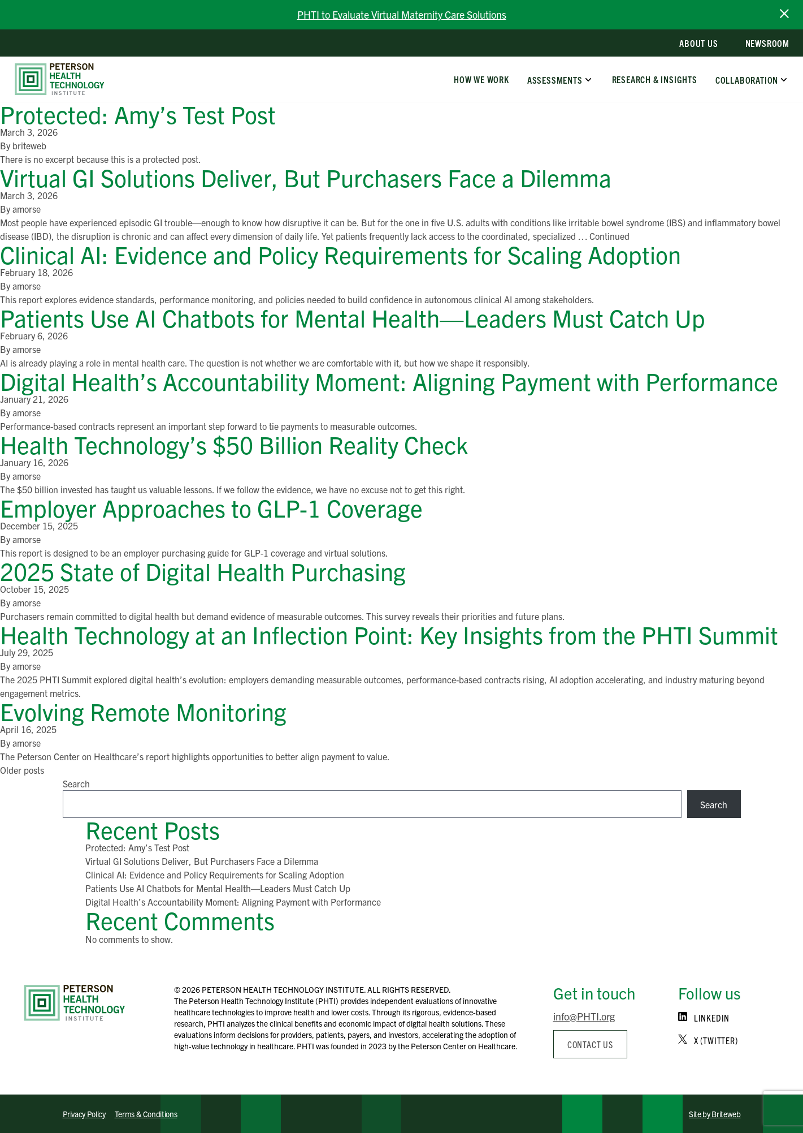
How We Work (481, 79)
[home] (60, 79)
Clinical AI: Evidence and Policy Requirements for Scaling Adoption (340, 254)
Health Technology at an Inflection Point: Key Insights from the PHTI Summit (392, 634)
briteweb (29, 145)
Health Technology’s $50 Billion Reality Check (234, 444)
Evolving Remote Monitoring (143, 711)
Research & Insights (654, 79)
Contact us (590, 1044)
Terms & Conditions (146, 1114)
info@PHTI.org (584, 1016)
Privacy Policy (84, 1114)
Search (76, 783)
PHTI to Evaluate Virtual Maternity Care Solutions (401, 14)
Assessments (555, 79)
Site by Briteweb (714, 1114)
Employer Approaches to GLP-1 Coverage (211, 507)
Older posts (22, 770)
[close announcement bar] (784, 13)
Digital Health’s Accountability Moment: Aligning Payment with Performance (389, 380)
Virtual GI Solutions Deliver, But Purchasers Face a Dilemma (305, 177)
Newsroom (767, 43)
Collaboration (746, 79)
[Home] (75, 1003)
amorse (26, 208)
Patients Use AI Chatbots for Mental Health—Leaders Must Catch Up (352, 317)
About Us (698, 43)
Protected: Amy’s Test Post (138, 113)
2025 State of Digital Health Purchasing (203, 570)
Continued (609, 236)
